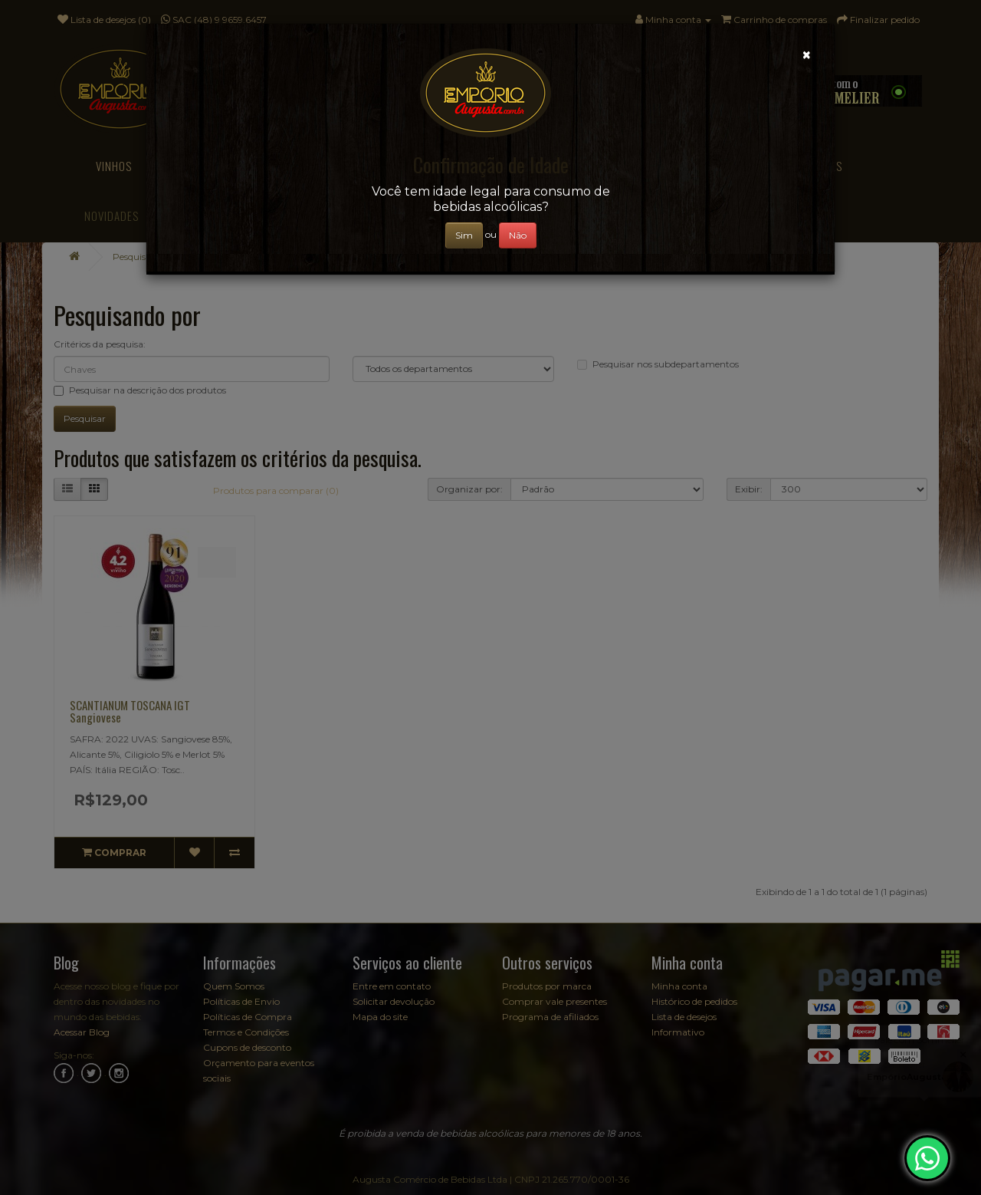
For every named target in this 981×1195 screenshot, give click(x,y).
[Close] (807, 55)
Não (518, 235)
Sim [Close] (464, 235)
